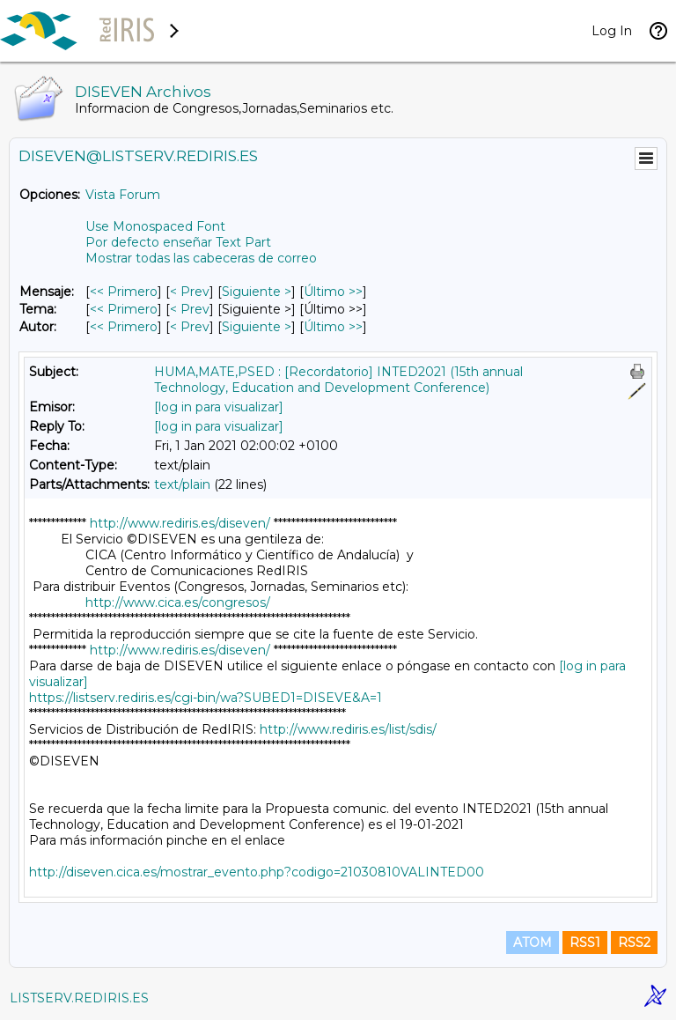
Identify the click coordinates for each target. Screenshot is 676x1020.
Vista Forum (122, 195)
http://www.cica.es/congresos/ (177, 602)
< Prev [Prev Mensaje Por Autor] (189, 327)
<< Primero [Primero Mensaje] (124, 291)
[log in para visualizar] (218, 407)
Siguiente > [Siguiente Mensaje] (256, 291)
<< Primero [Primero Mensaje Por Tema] (124, 309)
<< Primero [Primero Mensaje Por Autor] (124, 327)
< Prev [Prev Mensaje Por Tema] (189, 309)
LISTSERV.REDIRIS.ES (79, 998)
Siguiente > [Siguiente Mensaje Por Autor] (256, 327)
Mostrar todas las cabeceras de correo (201, 258)
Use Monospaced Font (155, 226)
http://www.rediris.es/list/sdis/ (348, 729)
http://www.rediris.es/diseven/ (180, 523)
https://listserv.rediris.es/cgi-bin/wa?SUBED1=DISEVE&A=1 (205, 698)
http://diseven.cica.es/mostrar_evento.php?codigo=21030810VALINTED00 (256, 872)
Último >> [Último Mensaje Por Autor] (333, 327)
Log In (612, 31)
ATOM (532, 942)
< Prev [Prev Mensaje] (189, 291)
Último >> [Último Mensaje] (333, 291)
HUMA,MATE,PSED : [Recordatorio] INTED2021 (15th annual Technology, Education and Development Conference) (338, 379)
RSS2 (634, 942)
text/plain (182, 484)
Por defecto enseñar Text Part (178, 242)
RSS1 (584, 942)
